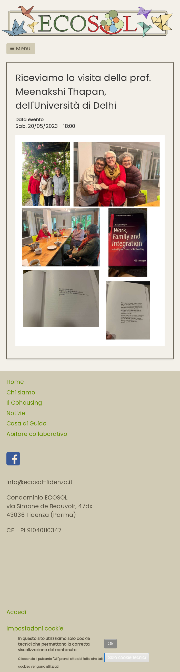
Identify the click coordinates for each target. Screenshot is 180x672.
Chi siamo (20, 392)
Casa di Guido (26, 423)
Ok (110, 643)
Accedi (16, 612)
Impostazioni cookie (34, 628)
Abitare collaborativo (36, 434)
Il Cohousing (24, 403)
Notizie (15, 413)
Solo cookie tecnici (126, 657)
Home (15, 382)
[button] (20, 48)
